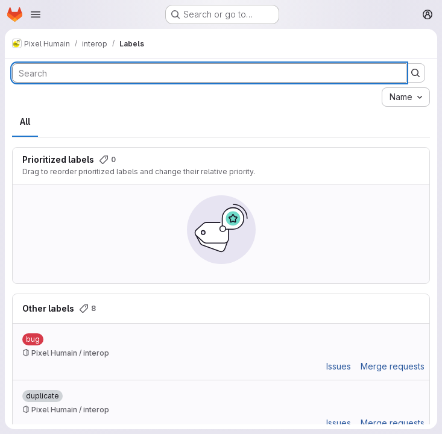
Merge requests (393, 366)
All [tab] (25, 121)
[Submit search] (415, 73)
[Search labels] (209, 73)
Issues (338, 366)
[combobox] (406, 97)
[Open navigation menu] (35, 14)
